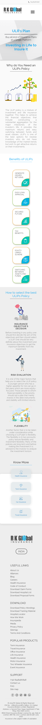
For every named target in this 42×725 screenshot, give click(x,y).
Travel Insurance (17, 648)
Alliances (14, 573)
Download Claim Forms (20, 589)
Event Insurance (17, 667)
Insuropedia (15, 620)
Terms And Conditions (20, 633)
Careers (13, 580)
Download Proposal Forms (22, 595)
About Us (14, 570)
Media (13, 623)
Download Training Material (22, 611)
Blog (12, 576)
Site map (14, 689)
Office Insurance (17, 652)
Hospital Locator (17, 614)
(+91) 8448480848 (18, 680)
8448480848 (33, 2)
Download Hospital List (20, 592)
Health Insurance (18, 583)
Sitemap (14, 630)
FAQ (12, 686)
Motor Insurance (17, 661)
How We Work (16, 617)
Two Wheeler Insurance (21, 664)
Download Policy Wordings (22, 608)
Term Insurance (17, 645)
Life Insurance (16, 655)
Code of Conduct (18, 586)
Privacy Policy (16, 627)
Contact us (15, 683)
